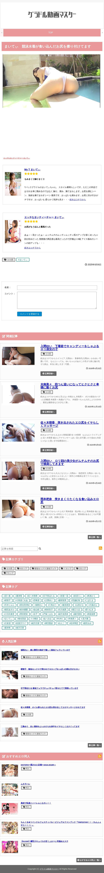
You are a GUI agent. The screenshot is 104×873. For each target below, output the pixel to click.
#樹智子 (7, 600)
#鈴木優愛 (23, 610)
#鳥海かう (92, 596)
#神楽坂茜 (91, 614)
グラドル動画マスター (49, 869)
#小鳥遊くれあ (21, 600)
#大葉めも (93, 605)
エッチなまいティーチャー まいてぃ (44, 217)
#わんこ (61, 623)
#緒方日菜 (35, 623)
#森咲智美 (62, 600)
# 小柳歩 (34, 619)
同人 (26, 769)
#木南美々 (72, 619)
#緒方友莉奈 (63, 614)
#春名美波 (21, 619)
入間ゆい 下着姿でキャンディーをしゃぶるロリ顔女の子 (69, 348)
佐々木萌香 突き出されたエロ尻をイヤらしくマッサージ (69, 424)
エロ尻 (8, 260)
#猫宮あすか (9, 610)
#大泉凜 (7, 623)
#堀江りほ (75, 610)
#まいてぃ (22, 260)
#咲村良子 (48, 610)
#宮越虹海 (75, 600)
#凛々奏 (7, 596)
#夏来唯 (18, 596)
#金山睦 (36, 610)
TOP (50, 32)
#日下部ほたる (48, 596)
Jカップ (81, 569)
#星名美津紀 (24, 605)
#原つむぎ (89, 610)
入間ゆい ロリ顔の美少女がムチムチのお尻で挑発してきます (69, 462)
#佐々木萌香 (32, 596)
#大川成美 (62, 610)
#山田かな (79, 605)
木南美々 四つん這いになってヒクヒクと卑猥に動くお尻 (69, 386)
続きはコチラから (78, 199)
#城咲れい (39, 605)
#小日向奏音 (9, 614)
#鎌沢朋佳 (77, 614)
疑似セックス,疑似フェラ (44, 569)
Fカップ (8, 573)
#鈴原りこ (77, 596)
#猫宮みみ (87, 623)
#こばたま (89, 600)
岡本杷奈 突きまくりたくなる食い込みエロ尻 (69, 500)
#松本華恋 (73, 623)
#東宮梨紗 (48, 623)
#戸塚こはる (47, 614)
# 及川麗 (84, 619)
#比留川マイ (20, 623)
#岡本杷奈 (23, 614)
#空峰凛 (36, 600)
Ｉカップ (66, 569)
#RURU (59, 619)
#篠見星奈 (65, 605)
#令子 (35, 614)
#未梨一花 (64, 596)
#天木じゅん (9, 605)
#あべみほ (47, 619)
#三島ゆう (52, 605)
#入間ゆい (48, 600)
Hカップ (22, 569)
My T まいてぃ (32, 169)
